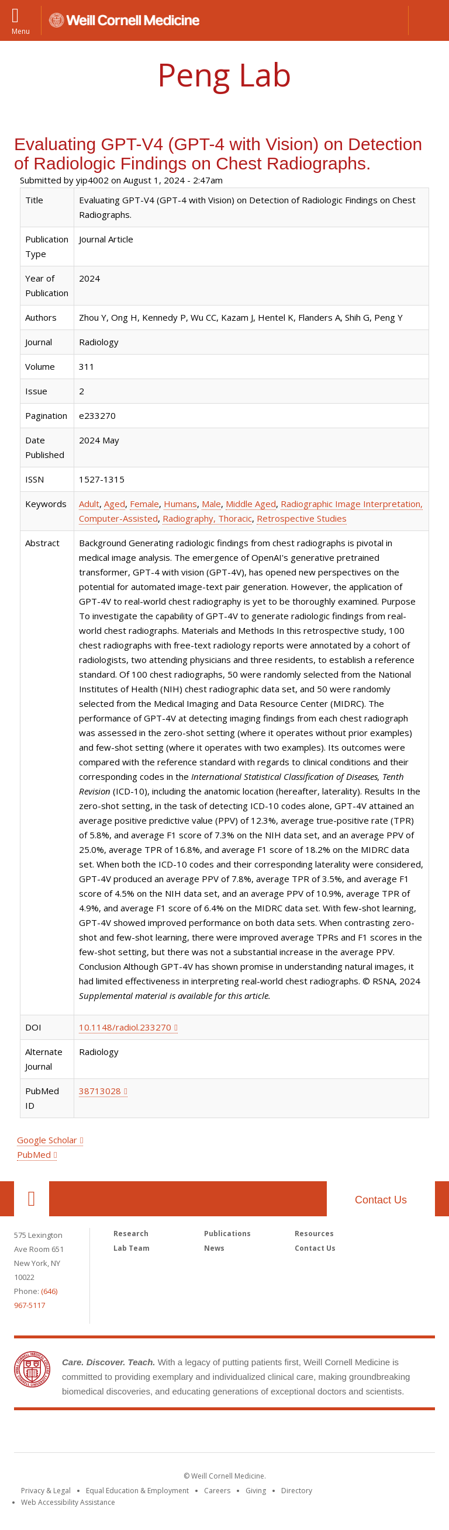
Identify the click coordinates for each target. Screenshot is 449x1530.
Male (211, 503)
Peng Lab (224, 74)
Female (144, 503)
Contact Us (381, 1200)
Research (130, 1233)
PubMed (34, 1154)
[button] (428, 20)
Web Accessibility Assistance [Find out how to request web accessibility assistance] (68, 1502)
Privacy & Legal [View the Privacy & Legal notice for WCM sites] (46, 1491)
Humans (180, 503)
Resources (314, 1233)
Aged (114, 503)
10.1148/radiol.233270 (125, 1027)
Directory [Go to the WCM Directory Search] (296, 1491)
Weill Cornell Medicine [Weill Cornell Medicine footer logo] (224, 1434)
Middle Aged (251, 503)
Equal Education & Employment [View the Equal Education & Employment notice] (137, 1491)
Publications (227, 1233)
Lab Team (131, 1248)
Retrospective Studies (302, 518)
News (214, 1248)
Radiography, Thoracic (207, 518)
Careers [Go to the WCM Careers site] (217, 1491)
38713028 (100, 1091)
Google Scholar (47, 1140)
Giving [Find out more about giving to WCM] (256, 1491)
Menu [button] (21, 30)
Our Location (31, 1198)
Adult (89, 503)
